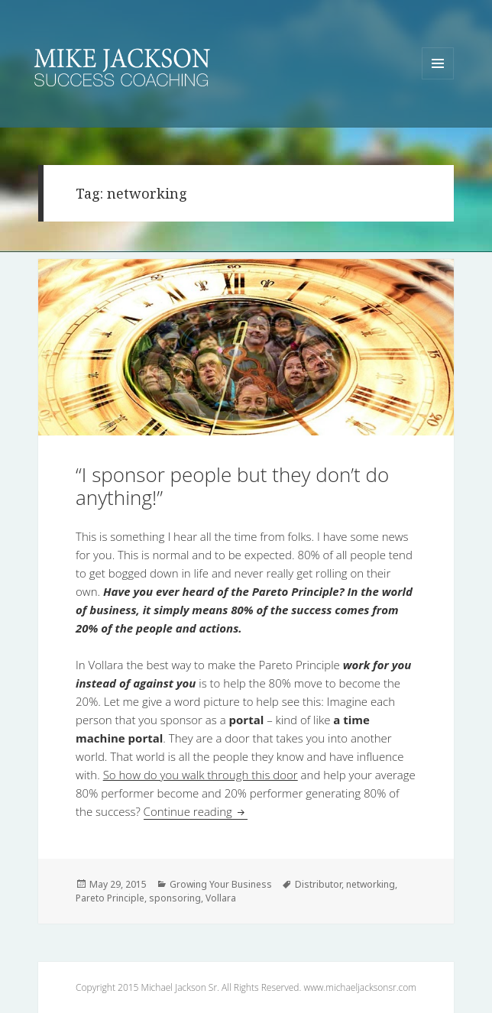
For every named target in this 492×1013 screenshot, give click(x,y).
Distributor (318, 884)
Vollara (221, 898)
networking (370, 884)
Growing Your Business (221, 884)
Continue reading (196, 811)
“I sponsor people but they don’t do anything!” (232, 486)
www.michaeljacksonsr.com (359, 987)
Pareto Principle (110, 898)
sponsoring (175, 898)
